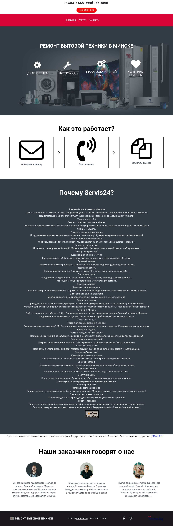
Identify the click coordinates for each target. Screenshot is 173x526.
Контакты (94, 20)
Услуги (82, 20)
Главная (71, 20)
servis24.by (82, 518)
